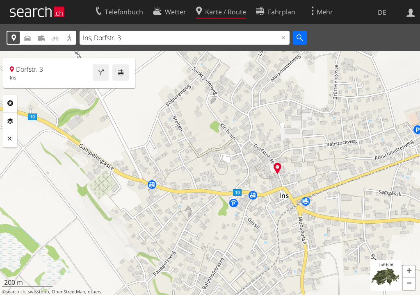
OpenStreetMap (68, 292)
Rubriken (10, 103)
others (94, 292)
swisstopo (38, 292)
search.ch (15, 292)
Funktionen (10, 139)
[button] (409, 272)
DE (382, 12)
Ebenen (10, 121)
